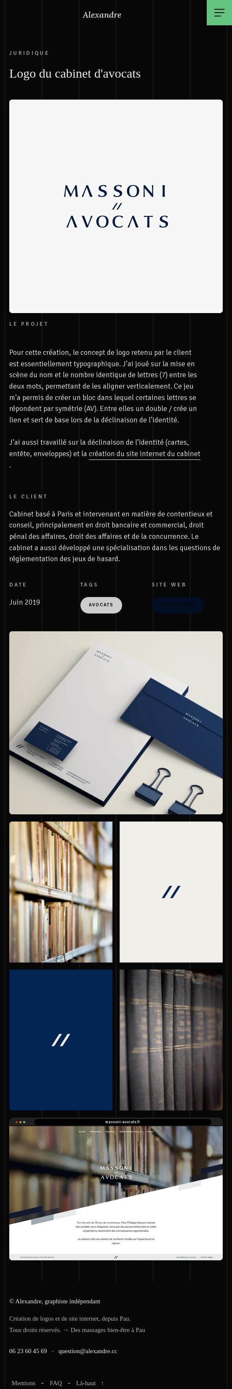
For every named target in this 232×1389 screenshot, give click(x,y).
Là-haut (91, 1383)
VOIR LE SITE (178, 605)
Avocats (101, 605)
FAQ (56, 1383)
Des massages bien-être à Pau (108, 1330)
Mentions (24, 1383)
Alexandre (103, 14)
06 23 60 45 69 (28, 1351)
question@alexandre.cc (88, 1351)
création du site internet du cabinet (144, 453)
